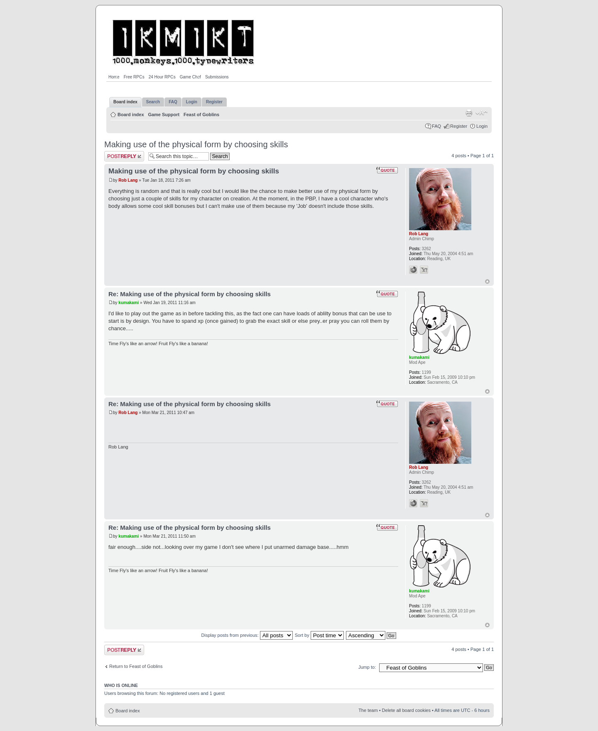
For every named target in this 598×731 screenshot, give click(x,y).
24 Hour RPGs (162, 77)
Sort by (319, 635)
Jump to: (367, 667)
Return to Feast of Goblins (135, 666)
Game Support (163, 114)
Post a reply (124, 156)
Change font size (481, 113)
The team (367, 710)
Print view (468, 113)
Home (114, 77)
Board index (131, 114)
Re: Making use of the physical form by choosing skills (189, 293)
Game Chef (190, 77)
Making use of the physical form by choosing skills (196, 144)
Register (458, 126)
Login (482, 126)
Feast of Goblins (201, 114)
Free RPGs (134, 77)
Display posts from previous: (247, 635)
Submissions (217, 77)
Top (487, 281)
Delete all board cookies (406, 710)
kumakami (128, 302)
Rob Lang (127, 180)
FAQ (436, 126)
